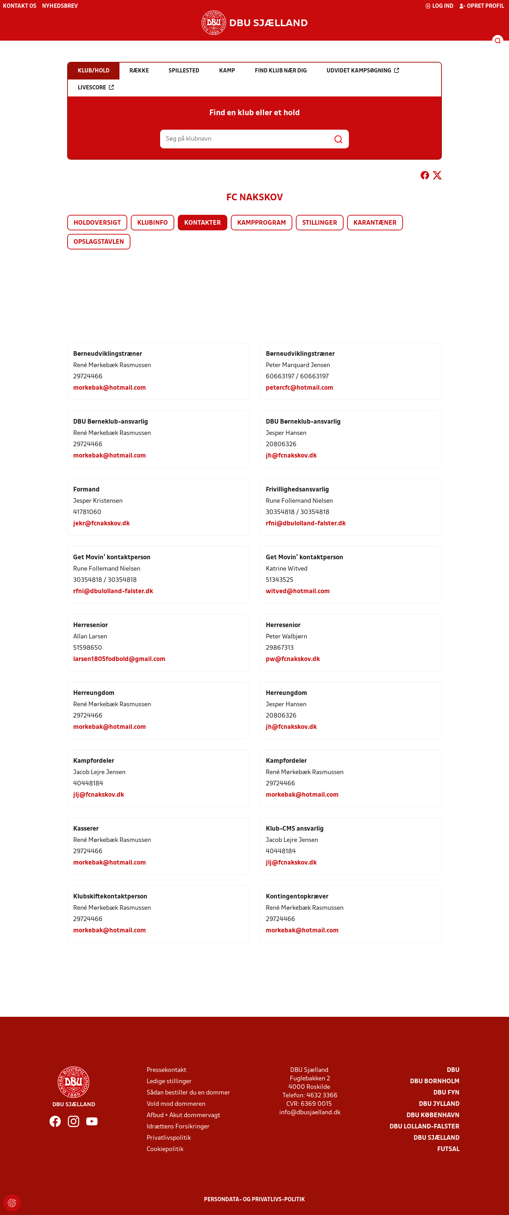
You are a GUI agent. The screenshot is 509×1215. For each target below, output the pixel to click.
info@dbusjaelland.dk (309, 1113)
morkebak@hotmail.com (109, 388)
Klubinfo (152, 223)
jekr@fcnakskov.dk (101, 524)
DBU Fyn (446, 1093)
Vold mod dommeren (176, 1104)
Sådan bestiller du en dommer (188, 1093)
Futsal (448, 1149)
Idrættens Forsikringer (178, 1127)
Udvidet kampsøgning (363, 70)
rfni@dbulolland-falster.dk (306, 524)
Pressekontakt (166, 1070)
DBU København (433, 1116)
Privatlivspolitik (169, 1138)
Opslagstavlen (99, 242)
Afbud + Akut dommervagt (183, 1116)
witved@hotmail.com (298, 592)
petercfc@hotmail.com (299, 388)
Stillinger (319, 223)
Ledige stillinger (169, 1082)
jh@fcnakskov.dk (291, 456)
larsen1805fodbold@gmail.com (119, 659)
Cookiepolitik (165, 1149)
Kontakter (202, 223)
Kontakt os (19, 6)
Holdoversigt (97, 223)
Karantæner (375, 223)
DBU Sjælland (437, 1138)
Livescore (96, 87)
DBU (453, 1070)
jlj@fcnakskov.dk (98, 795)
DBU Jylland (439, 1104)
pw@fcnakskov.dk (293, 659)
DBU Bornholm (435, 1082)
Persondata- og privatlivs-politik (254, 1199)
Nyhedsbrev (60, 6)
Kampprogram (261, 223)
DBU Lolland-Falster (425, 1127)
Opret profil (481, 6)
